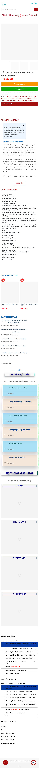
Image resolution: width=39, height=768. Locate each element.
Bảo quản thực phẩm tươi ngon (14, 132)
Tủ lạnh (4, 15)
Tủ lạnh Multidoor (28, 100)
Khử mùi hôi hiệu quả (11, 135)
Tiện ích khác (8, 137)
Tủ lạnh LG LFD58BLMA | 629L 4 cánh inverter (28, 305)
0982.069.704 (15, 709)
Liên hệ (3, 730)
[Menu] (3, 4)
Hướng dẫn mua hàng (7, 739)
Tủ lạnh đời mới (30, 97)
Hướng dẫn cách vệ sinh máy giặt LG (14, 339)
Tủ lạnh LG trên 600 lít (18, 100)
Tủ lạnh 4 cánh (11, 97)
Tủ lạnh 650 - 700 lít (20, 97)
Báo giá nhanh (8, 104)
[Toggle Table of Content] (22, 125)
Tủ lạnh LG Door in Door (30, 98)
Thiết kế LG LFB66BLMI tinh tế (13, 128)
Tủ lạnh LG (23, 15)
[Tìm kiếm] (32, 3)
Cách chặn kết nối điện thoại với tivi (14, 346)
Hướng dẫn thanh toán (7, 733)
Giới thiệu (4, 727)
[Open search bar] (19, 766)
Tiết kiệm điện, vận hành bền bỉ (14, 130)
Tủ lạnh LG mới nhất (6, 100)
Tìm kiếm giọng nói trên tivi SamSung (14, 353)
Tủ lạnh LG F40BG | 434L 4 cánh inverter (9, 305)
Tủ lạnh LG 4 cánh (19, 98)
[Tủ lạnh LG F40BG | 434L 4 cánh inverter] (10, 292)
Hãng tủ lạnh (13, 15)
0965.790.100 (15, 666)
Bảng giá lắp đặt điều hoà (8, 736)
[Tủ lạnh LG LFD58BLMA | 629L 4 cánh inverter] (29, 292)
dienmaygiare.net (16, 673)
